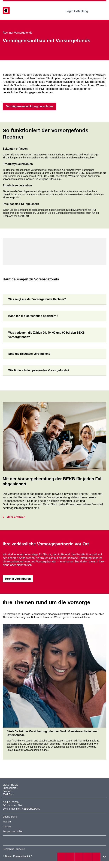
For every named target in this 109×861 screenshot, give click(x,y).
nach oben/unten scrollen (105, 857)
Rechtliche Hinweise (14, 849)
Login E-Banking (79, 11)
